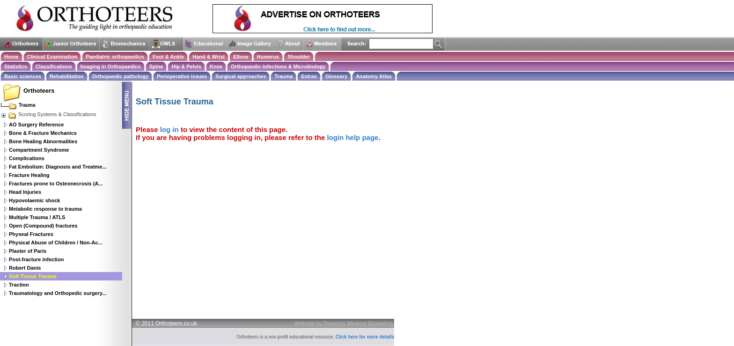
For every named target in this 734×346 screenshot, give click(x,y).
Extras (309, 76)
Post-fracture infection (36, 259)
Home (11, 56)
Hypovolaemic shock (34, 200)
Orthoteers (38, 90)
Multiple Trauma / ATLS (37, 217)
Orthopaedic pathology (120, 76)
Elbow (240, 56)
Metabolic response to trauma (45, 209)
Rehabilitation (67, 76)
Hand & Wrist (208, 56)
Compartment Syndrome (39, 150)
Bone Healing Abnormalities (43, 141)
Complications (26, 158)
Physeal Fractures (31, 234)
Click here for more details (365, 336)
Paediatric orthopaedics (115, 56)
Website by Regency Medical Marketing (343, 323)
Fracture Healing (29, 175)
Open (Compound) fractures (43, 225)
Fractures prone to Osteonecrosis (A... (56, 183)
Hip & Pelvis (186, 66)
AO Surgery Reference (36, 124)
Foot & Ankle (168, 56)
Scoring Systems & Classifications (48, 114)
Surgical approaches (240, 76)
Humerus (268, 56)
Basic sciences (22, 76)
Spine (156, 66)
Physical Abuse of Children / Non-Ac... (55, 242)
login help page (352, 137)
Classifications (54, 66)
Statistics (15, 66)
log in (169, 129)
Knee (216, 66)
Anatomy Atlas (374, 76)
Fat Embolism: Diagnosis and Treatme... (57, 166)
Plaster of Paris (27, 251)
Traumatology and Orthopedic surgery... (57, 293)
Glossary (336, 76)
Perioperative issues (182, 76)
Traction (19, 284)
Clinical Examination (52, 56)
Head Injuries (25, 192)
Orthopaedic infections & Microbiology (278, 66)
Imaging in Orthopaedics (111, 66)
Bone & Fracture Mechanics (43, 133)
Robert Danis (25, 268)
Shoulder (298, 56)
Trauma (283, 76)
